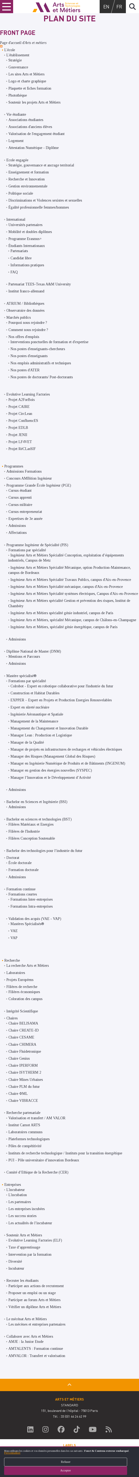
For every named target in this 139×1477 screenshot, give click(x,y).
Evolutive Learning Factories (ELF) (35, 1240)
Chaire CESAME (21, 1037)
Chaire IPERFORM (23, 1065)
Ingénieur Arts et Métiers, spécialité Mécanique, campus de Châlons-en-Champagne (73, 620)
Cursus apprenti (20, 497)
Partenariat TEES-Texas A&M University (39, 284)
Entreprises (12, 1185)
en (106, 6)
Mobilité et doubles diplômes (30, 232)
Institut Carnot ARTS (24, 1125)
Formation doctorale (23, 870)
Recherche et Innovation (26, 179)
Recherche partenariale (23, 1113)
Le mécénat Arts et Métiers (26, 1319)
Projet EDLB (18, 428)
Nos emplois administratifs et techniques (40, 363)
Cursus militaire (20, 505)
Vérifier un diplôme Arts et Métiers (34, 1307)
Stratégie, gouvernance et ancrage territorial (41, 165)
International (15, 219)
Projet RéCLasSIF (22, 449)
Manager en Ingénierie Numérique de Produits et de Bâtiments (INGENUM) (67, 763)
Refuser (69, 1461)
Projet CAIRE (19, 407)
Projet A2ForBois (21, 400)
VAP (13, 938)
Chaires (12, 1018)
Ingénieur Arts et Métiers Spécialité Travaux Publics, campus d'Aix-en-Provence (70, 580)
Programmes (13, 466)
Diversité (15, 1261)
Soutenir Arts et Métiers (24, 1235)
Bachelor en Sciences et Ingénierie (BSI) (36, 802)
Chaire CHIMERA (22, 1044)
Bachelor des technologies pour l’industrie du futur (44, 851)
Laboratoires (15, 973)
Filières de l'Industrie (24, 831)
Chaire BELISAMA (23, 1023)
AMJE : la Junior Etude (25, 1342)
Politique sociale (20, 193)
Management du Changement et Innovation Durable (49, 728)
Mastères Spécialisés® (27, 924)
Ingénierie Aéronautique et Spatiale (36, 714)
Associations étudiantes (25, 120)
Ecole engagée (17, 160)
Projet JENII (17, 435)
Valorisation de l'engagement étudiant (36, 134)
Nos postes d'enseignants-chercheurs (37, 349)
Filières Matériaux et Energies (31, 824)
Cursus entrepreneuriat (25, 512)
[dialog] (69, 1461)
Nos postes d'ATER (25, 370)
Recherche (12, 960)
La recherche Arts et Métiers (27, 966)
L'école (9, 50)
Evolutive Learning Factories (28, 394)
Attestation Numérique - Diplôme (33, 148)
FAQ (14, 272)
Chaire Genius (19, 1058)
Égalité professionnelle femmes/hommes (38, 207)
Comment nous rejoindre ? (28, 330)
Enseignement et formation (28, 172)
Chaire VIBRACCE (23, 1101)
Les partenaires (19, 1202)
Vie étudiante (16, 114)
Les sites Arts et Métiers (26, 74)
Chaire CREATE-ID (23, 1030)
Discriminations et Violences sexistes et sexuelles (45, 200)
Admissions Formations (24, 471)
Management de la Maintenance (34, 721)
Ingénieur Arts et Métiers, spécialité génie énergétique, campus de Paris (63, 627)
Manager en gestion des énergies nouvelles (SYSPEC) (51, 770)
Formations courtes (22, 894)
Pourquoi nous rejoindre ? (27, 323)
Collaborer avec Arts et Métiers (29, 1336)
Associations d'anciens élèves (30, 127)
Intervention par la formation (29, 1254)
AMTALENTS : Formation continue (35, 1349)
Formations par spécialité (27, 550)
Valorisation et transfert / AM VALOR (36, 1118)
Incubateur (16, 1268)
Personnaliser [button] (12, 1452)
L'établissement (17, 55)
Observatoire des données (25, 310)
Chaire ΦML (18, 1094)
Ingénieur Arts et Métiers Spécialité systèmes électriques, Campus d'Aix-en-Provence (74, 594)
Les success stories (22, 1216)
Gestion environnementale (27, 186)
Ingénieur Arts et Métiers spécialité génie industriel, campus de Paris (61, 613)
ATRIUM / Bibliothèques (25, 303)
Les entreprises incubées (26, 1209)
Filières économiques (24, 992)
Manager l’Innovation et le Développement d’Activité (50, 777)
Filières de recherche (21, 987)
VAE (14, 931)
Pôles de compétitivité (24, 1146)
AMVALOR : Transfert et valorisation (36, 1356)
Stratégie (15, 60)
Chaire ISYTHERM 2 (24, 1072)
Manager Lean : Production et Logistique (41, 735)
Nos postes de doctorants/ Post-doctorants (41, 377)
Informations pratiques (27, 265)
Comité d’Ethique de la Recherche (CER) (37, 1172)
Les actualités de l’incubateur (30, 1223)
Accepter (69, 1470)
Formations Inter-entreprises (31, 899)
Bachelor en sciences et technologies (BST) (39, 819)
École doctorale (20, 863)
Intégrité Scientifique (22, 1011)
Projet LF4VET (20, 442)
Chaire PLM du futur (24, 1087)
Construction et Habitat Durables (34, 693)
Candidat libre (21, 258)
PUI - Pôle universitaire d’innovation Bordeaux (43, 1160)
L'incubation (17, 1195)
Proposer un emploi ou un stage (32, 1293)
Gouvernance (18, 67)
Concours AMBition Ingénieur (29, 478)
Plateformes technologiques (29, 1139)
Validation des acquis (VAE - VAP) (34, 919)
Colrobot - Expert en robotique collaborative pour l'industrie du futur (61, 686)
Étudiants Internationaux (26, 246)
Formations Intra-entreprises (31, 906)
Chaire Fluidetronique (24, 1051)
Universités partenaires (25, 225)
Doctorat (12, 858)
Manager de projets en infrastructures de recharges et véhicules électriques (66, 749)
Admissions (17, 526)
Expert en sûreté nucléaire (29, 707)
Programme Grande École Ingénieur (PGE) (38, 485)
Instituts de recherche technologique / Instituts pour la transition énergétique (65, 1153)
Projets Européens (19, 980)
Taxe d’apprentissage (24, 1247)
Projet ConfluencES (23, 421)
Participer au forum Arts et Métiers (34, 1300)
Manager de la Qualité (27, 742)
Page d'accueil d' (23, 43)
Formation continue (20, 889)
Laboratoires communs (25, 1132)
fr (119, 6)
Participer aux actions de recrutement (36, 1286)
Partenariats (19, 251)
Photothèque (17, 95)
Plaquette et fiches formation (29, 88)
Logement (16, 141)
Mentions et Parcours (24, 656)
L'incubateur (15, 1190)
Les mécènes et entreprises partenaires (36, 1324)
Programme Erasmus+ (25, 239)
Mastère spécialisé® (21, 676)
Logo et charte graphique (27, 81)
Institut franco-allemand (26, 291)
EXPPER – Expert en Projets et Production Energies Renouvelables (61, 700)
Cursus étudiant (20, 490)
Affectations (17, 533)
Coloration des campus (25, 999)
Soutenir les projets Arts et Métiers (34, 102)
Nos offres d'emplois (23, 337)
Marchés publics (18, 317)
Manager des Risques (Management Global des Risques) (52, 756)
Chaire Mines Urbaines (25, 1080)
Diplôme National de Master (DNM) (33, 651)
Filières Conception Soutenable (31, 838)
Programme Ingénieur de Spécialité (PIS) (37, 545)
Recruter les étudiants (22, 1281)
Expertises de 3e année (25, 519)
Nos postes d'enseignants (29, 356)
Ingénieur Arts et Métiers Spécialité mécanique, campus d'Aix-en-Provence (66, 587)
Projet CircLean (20, 414)
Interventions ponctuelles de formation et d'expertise (49, 342)
